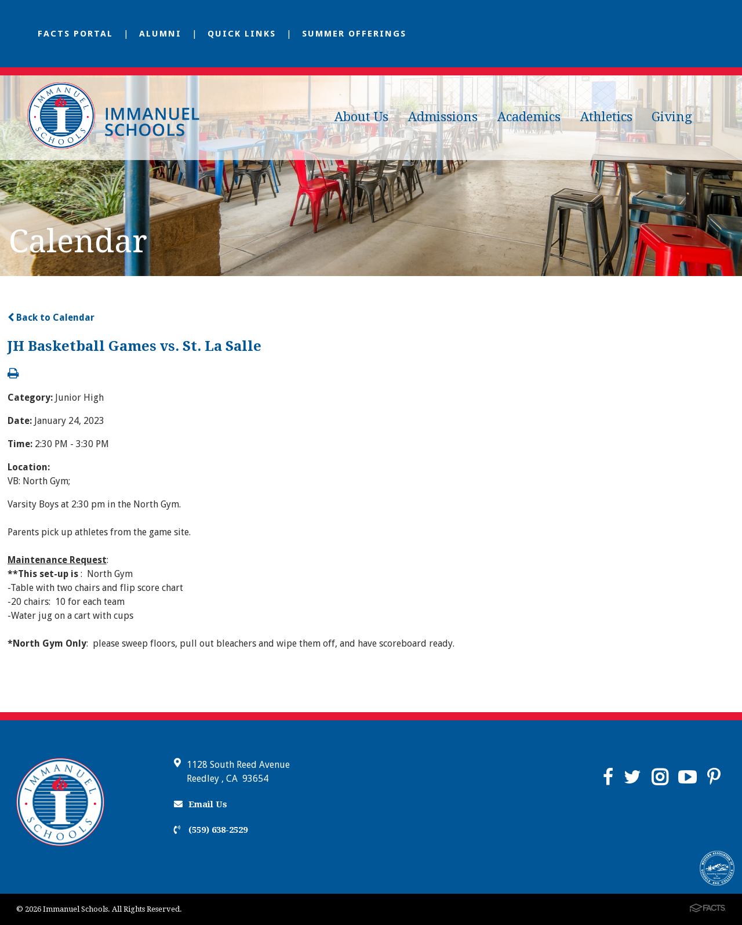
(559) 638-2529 (211, 830)
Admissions (443, 117)
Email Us (200, 804)
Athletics (606, 117)
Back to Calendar (51, 317)
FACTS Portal (75, 33)
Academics (529, 117)
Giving (672, 117)
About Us (361, 117)
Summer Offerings (354, 33)
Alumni (160, 33)
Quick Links (242, 33)
